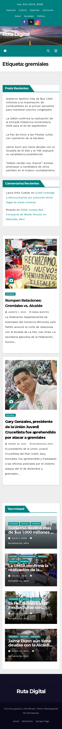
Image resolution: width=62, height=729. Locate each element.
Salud (18, 16)
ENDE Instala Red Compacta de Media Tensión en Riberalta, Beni (26, 214)
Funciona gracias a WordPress (20, 708)
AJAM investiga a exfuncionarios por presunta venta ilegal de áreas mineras (30, 197)
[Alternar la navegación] (56, 51)
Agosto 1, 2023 (17, 312)
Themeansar (32, 713)
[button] (48, 50)
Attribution (27, 721)
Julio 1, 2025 (20, 538)
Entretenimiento (28, 556)
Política (41, 16)
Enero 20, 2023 (17, 444)
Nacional (11, 10)
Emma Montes (39, 312)
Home (16, 721)
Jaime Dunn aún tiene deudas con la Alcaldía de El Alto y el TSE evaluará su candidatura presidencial (30, 150)
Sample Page (42, 721)
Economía (48, 10)
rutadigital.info (41, 444)
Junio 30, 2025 (21, 651)
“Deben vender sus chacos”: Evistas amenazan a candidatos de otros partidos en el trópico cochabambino (30, 166)
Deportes (35, 10)
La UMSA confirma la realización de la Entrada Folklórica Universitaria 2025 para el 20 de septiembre (29, 122)
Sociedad (29, 16)
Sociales (13, 561)
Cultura (23, 10)
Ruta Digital (16, 34)
